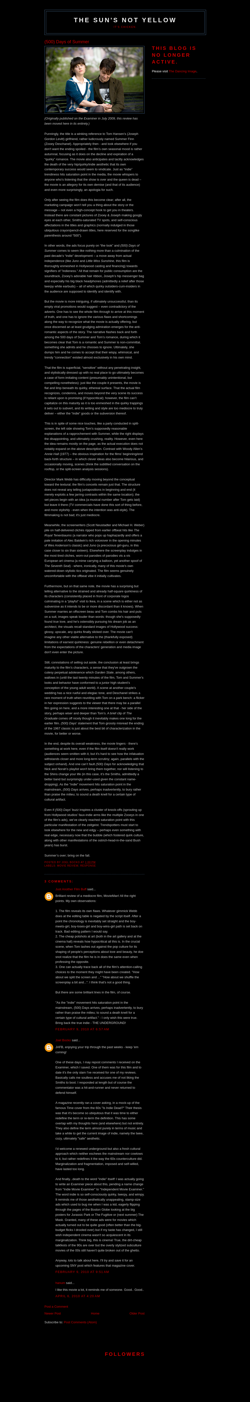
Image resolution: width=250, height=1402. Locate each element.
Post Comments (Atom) (80, 1322)
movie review (67, 865)
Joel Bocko (63, 1040)
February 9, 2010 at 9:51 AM (82, 1272)
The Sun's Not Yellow (125, 20)
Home (95, 1313)
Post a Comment (56, 1306)
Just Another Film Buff (70, 889)
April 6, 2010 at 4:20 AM (77, 1296)
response (88, 865)
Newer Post (52, 1313)
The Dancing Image (182, 71)
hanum (60, 1283)
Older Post (137, 1313)
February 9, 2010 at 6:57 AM (82, 1029)
